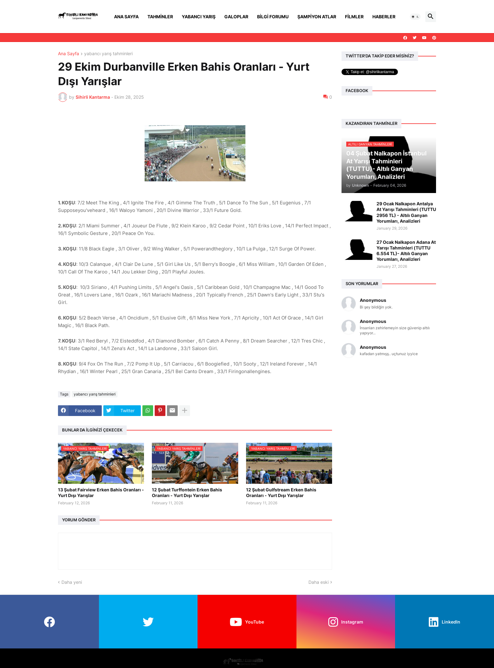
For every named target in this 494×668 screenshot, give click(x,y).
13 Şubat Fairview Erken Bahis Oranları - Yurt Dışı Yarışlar (101, 492)
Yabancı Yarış (198, 16)
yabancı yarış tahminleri (108, 53)
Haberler (383, 16)
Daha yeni (71, 582)
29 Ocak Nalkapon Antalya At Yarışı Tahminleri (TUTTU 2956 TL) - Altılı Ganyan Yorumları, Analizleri (406, 212)
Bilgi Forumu (273, 16)
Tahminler (160, 16)
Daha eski (318, 582)
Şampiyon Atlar (316, 16)
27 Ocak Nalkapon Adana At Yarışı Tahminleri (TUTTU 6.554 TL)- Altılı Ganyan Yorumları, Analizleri (406, 250)
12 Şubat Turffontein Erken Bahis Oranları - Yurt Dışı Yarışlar (187, 492)
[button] (415, 17)
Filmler (354, 16)
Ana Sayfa (126, 16)
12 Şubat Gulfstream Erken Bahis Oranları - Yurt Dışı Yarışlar (281, 492)
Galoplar (236, 16)
